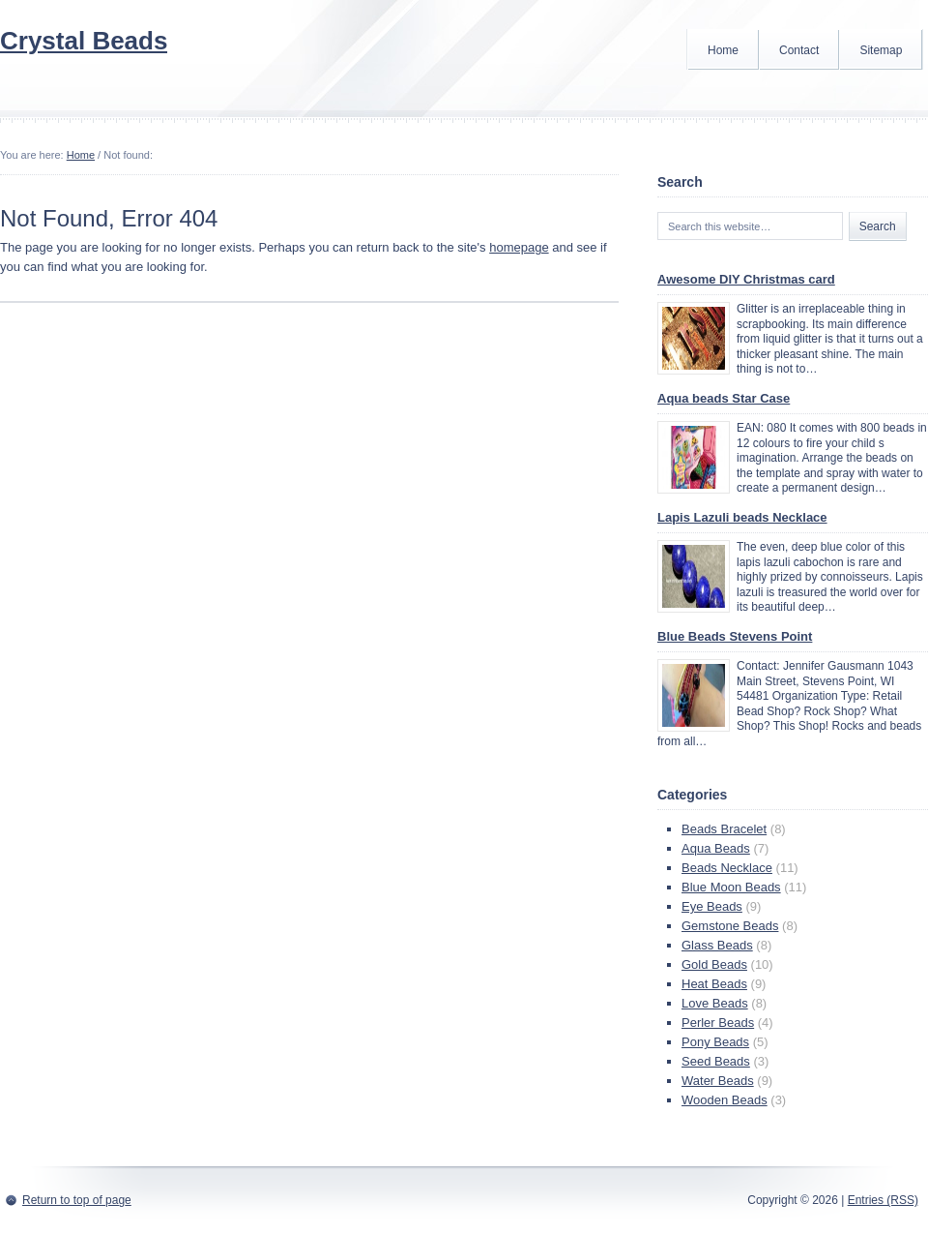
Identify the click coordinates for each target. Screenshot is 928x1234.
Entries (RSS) (883, 1200)
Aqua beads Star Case (723, 398)
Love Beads (715, 1003)
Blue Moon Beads (731, 887)
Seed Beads (716, 1061)
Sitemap (880, 50)
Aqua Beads (716, 848)
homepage (518, 247)
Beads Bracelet (724, 829)
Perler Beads (718, 1022)
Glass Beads (717, 945)
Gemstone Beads (730, 925)
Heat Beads (714, 984)
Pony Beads (715, 1042)
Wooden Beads (725, 1100)
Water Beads (718, 1080)
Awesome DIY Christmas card (746, 279)
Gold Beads (714, 964)
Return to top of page (76, 1200)
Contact (799, 50)
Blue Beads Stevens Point (734, 636)
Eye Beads (712, 906)
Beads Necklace (727, 867)
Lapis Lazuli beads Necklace (742, 517)
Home (723, 50)
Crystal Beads (83, 40)
